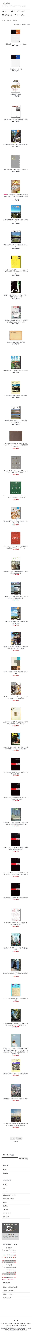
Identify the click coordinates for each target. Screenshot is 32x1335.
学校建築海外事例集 (15, 94)
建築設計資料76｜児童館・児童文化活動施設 (16, 1073)
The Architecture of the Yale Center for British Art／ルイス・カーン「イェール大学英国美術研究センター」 (16, 444)
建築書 (4, 1169)
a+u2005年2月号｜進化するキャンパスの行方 (16, 370)
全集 (4, 1188)
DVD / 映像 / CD (7, 1213)
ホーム (5, 11)
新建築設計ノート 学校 (16, 69)
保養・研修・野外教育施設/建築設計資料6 (16, 395)
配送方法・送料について (9, 1294)
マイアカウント (7, 1297)
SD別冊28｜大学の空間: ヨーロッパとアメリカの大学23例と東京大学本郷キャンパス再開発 (16, 271)
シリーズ (5, 1191)
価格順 (23, 24)
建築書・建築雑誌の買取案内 (10, 1287)
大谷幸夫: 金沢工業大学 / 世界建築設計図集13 (16, 897)
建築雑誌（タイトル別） (9, 1195)
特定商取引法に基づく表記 (24, 1323)
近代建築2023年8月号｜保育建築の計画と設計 (15, 144)
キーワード (6, 1209)
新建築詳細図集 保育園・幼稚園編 (16, 342)
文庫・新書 (6, 1216)
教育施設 (15, 20)
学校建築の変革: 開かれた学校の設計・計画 (16, 119)
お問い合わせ (7, 15)
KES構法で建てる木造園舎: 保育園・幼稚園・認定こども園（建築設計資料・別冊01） (16, 196)
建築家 (4, 1202)
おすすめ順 (17, 24)
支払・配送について (17, 11)
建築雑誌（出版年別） (9, 1198)
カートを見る (19, 15)
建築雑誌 (5, 1173)
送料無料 (5, 1184)
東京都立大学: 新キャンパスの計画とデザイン (16, 1098)
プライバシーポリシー (12, 1325)
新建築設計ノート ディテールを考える (16, 44)
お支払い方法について (9, 1290)
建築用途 (9, 20)
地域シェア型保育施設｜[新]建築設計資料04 (16, 169)
